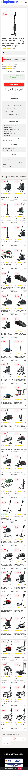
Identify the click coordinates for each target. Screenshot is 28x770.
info (12, 199)
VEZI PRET (14, 84)
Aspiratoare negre (20, 739)
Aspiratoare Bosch (15, 9)
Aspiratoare (5, 9)
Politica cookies (18, 755)
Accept (20, 768)
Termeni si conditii (11, 753)
